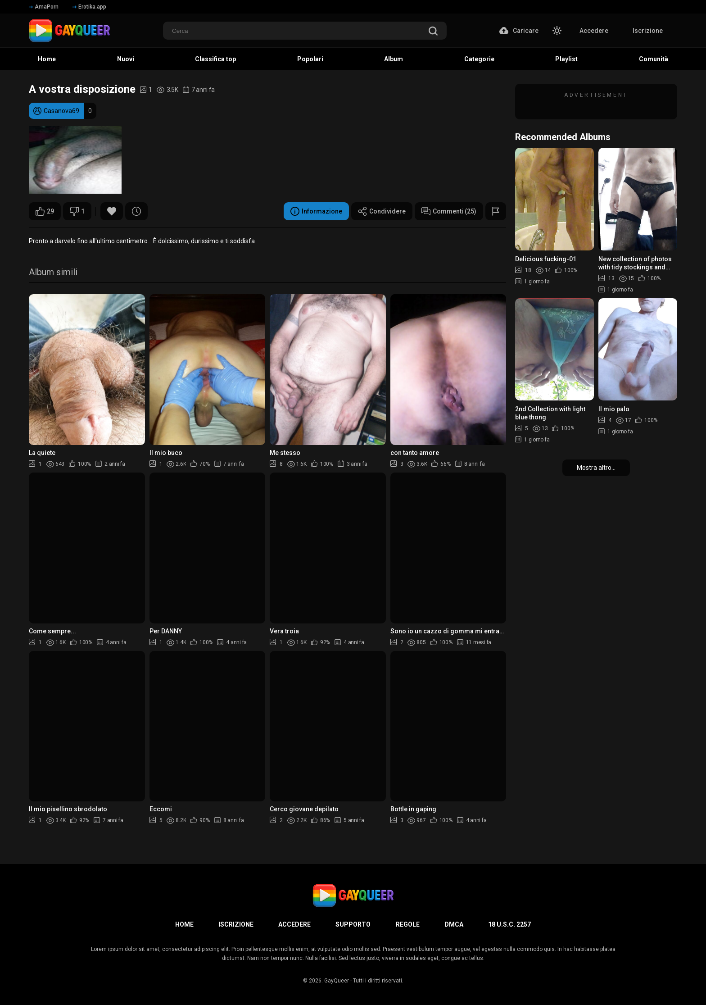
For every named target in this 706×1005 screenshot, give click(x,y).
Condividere (382, 211)
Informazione (316, 211)
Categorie (479, 59)
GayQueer (336, 981)
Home (47, 59)
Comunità (653, 59)
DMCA (453, 924)
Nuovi (125, 59)
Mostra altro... (596, 467)
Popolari (310, 59)
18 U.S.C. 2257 (509, 924)
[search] (433, 32)
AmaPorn (44, 7)
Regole (408, 924)
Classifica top (215, 59)
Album (393, 59)
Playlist (566, 59)
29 (45, 211)
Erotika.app (89, 7)
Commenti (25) (448, 211)
